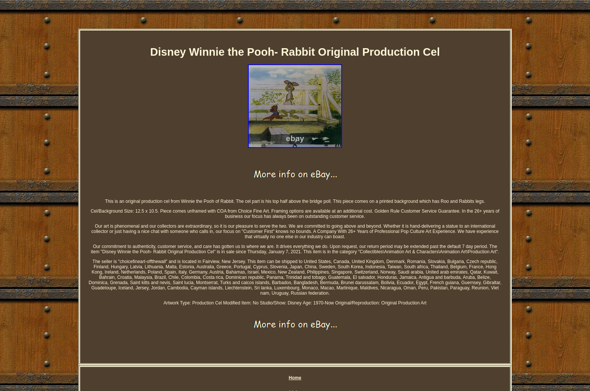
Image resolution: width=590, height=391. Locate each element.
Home (295, 377)
